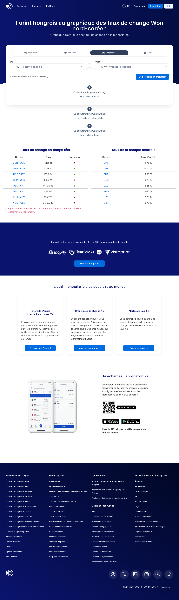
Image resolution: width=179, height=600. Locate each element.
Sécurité (9, 547)
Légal (137, 506)
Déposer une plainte (143, 532)
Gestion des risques (57, 506)
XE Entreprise (54, 481)
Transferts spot (55, 496)
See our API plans (89, 263)
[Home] (9, 6)
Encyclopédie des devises (103, 532)
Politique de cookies (143, 516)
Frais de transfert (13, 542)
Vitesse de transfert (14, 537)
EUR (106, 174)
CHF (106, 168)
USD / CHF (19, 185)
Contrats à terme (56, 511)
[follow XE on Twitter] (124, 574)
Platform (50, 6)
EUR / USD (19, 162)
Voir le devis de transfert (152, 76)
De (11, 61)
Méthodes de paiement (58, 542)
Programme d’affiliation (58, 557)
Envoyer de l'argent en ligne (17, 481)
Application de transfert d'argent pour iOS (109, 498)
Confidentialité (141, 511)
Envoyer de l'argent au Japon (18, 501)
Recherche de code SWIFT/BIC (104, 562)
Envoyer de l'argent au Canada (18, 511)
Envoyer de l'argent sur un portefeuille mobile (25, 527)
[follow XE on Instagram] (146, 574)
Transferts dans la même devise (62, 501)
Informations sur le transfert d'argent (150, 527)
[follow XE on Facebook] (113, 574)
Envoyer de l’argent (40, 348)
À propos (139, 481)
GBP (106, 202)
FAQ (136, 496)
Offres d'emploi (141, 491)
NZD (106, 197)
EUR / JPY (19, 197)
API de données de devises (60, 527)
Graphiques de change (101, 521)
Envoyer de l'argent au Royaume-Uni (21, 506)
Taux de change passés (102, 527)
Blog (94, 511)
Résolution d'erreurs (143, 542)
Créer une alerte (139, 348)
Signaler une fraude (14, 552)
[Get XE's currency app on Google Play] (130, 421)
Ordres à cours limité (57, 516)
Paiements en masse (57, 537)
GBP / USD (19, 180)
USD (106, 180)
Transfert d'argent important (17, 532)
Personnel (22, 6)
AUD (106, 191)
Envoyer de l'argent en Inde (17, 486)
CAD (106, 185)
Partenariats (140, 486)
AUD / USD (19, 202)
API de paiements (56, 532)
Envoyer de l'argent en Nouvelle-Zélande (23, 521)
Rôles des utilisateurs (58, 552)
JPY (106, 162)
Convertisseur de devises (102, 516)
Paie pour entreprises (58, 547)
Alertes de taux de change (103, 537)
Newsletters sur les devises (103, 542)
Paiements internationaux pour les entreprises (68, 491)
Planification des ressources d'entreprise (66, 521)
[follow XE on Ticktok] (168, 574)
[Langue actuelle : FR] (125, 6)
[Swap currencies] (89, 66)
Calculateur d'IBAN (99, 547)
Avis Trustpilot (11, 557)
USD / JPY (19, 174)
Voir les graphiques (89, 348)
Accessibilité (140, 537)
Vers (97, 61)
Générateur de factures (101, 552)
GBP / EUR (19, 168)
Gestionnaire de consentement (148, 521)
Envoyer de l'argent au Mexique (19, 496)
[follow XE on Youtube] (157, 574)
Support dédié (141, 501)
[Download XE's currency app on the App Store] (110, 421)
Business (36, 6)
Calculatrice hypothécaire (102, 557)
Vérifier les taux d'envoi (59, 486)
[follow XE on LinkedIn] (135, 574)
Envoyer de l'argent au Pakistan (19, 491)
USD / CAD (19, 191)
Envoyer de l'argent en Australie (19, 516)
